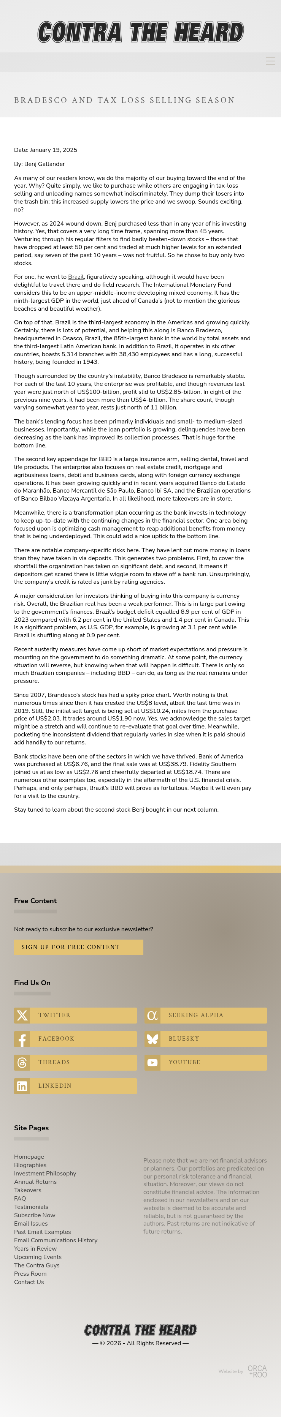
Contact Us (29, 1282)
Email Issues (31, 1224)
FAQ (20, 1198)
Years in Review (35, 1249)
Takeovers (27, 1190)
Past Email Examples (42, 1232)
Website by (243, 1371)
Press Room (30, 1274)
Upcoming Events (38, 1257)
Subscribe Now (35, 1215)
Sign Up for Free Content (71, 947)
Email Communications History (56, 1240)
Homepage (29, 1157)
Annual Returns (35, 1182)
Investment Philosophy (45, 1173)
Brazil (76, 277)
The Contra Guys (37, 1265)
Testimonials (31, 1207)
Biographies (30, 1165)
